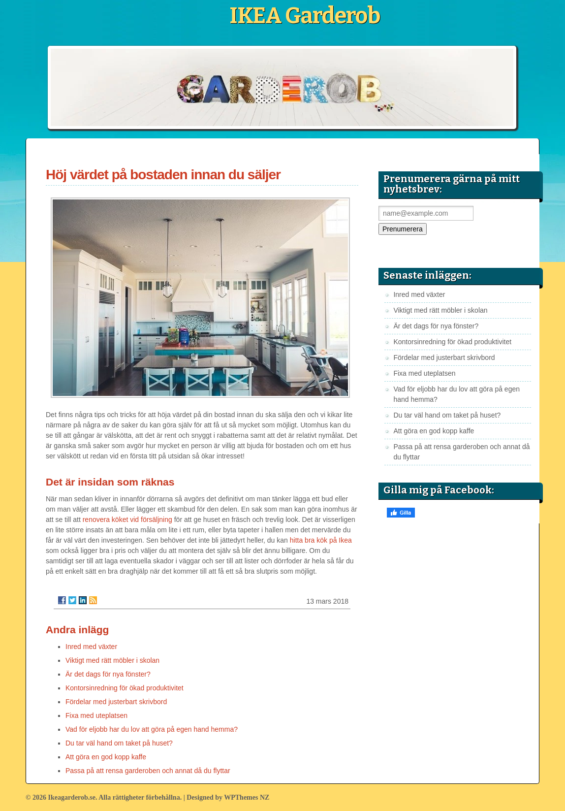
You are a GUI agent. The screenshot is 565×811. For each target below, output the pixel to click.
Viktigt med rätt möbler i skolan (112, 660)
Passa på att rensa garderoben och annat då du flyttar (147, 771)
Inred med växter (91, 646)
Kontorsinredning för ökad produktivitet (124, 688)
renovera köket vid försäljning (127, 519)
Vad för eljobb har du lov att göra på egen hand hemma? (151, 729)
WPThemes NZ (246, 797)
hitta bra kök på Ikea (321, 540)
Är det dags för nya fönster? (108, 674)
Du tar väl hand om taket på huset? (119, 743)
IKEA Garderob (304, 15)
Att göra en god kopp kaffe (105, 757)
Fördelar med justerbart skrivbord (116, 702)
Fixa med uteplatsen (96, 715)
